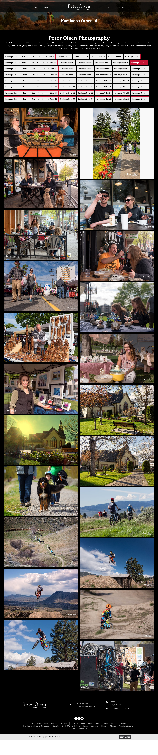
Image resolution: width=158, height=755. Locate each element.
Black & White (67, 726)
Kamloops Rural (94, 723)
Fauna (85, 726)
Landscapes (124, 723)
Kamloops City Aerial (59, 723)
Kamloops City (42, 723)
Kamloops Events (78, 723)
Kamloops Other (110, 723)
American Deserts (126, 726)
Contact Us (82, 729)
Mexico (113, 726)
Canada (56, 726)
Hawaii (104, 726)
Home (31, 723)
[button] (75, 718)
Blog (73, 729)
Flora (78, 726)
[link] (12, 56)
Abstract (94, 726)
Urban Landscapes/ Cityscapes (37, 726)
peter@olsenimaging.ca (119, 708)
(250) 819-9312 (116, 704)
